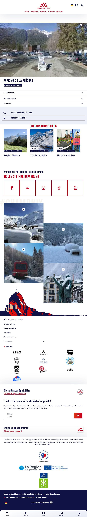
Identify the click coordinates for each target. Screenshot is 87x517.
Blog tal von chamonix (13, 320)
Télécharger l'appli (13, 431)
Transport (61, 515)
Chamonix (43, 11)
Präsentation (9, 93)
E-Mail (9, 414)
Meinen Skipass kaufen (15, 394)
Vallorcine (59, 11)
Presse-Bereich (10, 337)
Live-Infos (25, 515)
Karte (43, 515)
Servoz (27, 11)
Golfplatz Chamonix (12, 156)
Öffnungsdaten (10, 98)
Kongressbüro (10, 328)
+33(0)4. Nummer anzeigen (21, 113)
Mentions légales (53, 494)
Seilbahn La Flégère (38, 156)
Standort (7, 104)
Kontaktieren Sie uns (40, 502)
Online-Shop (9, 324)
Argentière (51, 11)
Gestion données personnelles (19, 497)
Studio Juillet (41, 497)
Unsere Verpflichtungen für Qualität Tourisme (23, 494)
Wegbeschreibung (18, 118)
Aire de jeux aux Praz (66, 156)
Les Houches (35, 11)
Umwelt (7, 333)
